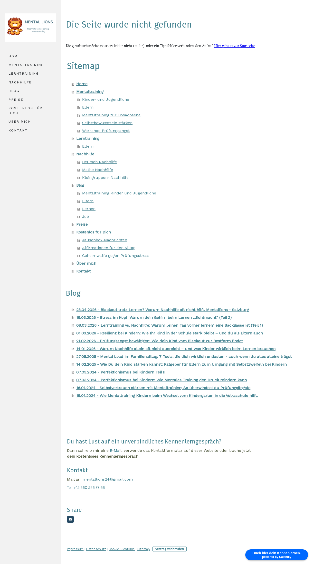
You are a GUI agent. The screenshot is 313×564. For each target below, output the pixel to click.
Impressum (75, 549)
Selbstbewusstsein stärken (107, 123)
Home (14, 56)
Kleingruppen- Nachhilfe (105, 177)
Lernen (88, 208)
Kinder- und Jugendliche (105, 99)
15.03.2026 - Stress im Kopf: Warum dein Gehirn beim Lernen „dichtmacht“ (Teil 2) (154, 317)
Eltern (88, 107)
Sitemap (143, 549)
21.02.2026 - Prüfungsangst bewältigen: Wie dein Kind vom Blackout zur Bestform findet (159, 341)
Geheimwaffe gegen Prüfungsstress (115, 255)
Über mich (20, 121)
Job (85, 216)
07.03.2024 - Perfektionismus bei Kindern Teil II (120, 372)
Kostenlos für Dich (25, 110)
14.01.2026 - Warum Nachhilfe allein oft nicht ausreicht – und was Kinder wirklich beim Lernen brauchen (175, 348)
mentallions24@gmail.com (108, 479)
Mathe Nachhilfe (97, 169)
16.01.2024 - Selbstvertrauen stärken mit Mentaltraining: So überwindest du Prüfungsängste (163, 387)
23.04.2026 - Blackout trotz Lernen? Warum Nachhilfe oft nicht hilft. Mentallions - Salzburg (162, 309)
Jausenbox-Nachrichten (104, 240)
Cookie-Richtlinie (122, 549)
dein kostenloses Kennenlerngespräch (102, 456)
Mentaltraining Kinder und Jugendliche (119, 193)
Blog (14, 91)
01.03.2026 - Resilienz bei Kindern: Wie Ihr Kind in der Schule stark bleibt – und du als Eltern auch (169, 333)
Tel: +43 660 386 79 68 (86, 487)
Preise (16, 99)
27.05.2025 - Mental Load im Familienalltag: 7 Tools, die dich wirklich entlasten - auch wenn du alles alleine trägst (184, 356)
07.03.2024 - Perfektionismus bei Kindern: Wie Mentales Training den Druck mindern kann (161, 380)
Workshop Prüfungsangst (106, 130)
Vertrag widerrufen (169, 549)
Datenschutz (96, 549)
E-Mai (115, 450)
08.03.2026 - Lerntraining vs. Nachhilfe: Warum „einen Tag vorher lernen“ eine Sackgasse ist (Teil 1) (169, 325)
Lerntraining (24, 73)
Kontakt (18, 130)
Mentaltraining (26, 65)
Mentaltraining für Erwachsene (111, 115)
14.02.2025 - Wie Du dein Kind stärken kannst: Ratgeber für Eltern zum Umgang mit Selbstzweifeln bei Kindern (181, 364)
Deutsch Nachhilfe (99, 162)
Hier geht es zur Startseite (234, 46)
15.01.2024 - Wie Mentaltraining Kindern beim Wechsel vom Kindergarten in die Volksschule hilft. (167, 395)
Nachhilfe (20, 82)
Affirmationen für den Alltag (108, 247)
